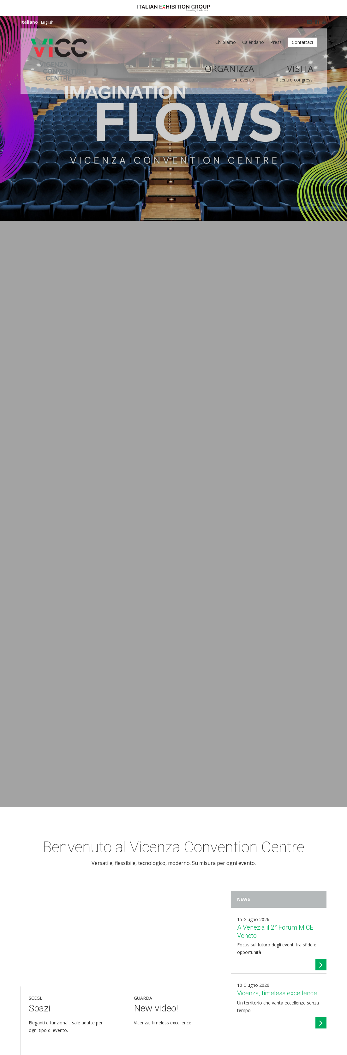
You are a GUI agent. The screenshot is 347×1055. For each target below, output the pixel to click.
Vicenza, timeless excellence (277, 993)
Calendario (253, 42)
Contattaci (302, 42)
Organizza (229, 69)
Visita (300, 69)
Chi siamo (225, 42)
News (243, 899)
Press (276, 42)
